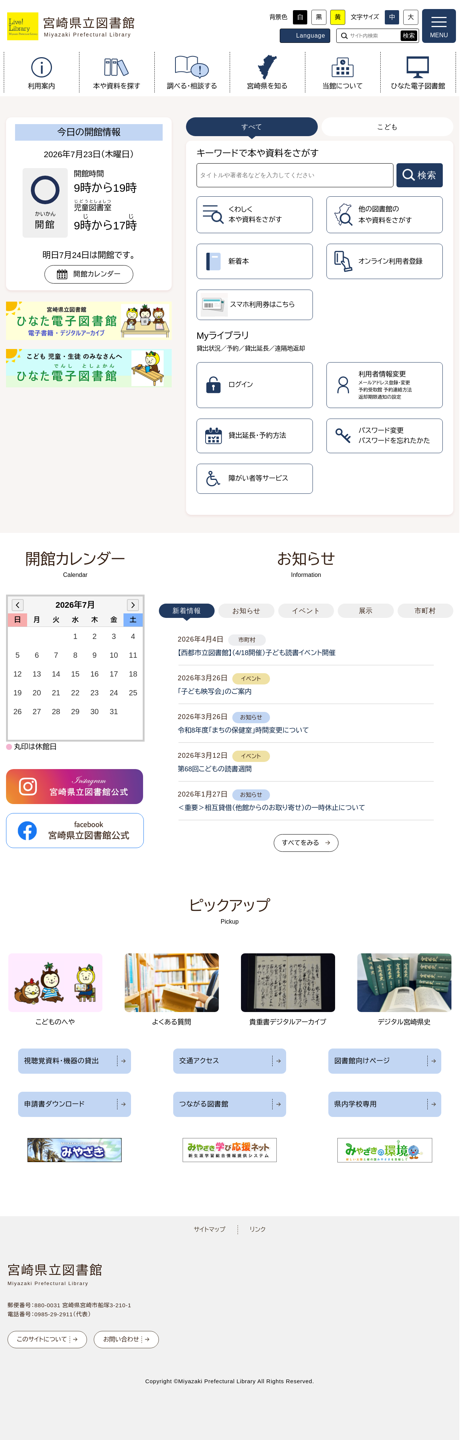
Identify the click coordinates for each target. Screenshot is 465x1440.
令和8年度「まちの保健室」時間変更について (243, 730)
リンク (258, 1229)
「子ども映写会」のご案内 (215, 691)
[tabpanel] (319, 328)
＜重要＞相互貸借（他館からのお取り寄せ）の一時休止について (271, 808)
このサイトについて (42, 1339)
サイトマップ (209, 1229)
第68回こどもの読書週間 (215, 769)
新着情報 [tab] (186, 611)
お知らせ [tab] (246, 611)
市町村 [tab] (425, 611)
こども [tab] (387, 126)
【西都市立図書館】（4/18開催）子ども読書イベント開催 (256, 653)
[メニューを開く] (439, 26)
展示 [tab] (366, 611)
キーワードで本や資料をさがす (258, 153)
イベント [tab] (306, 611)
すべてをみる (300, 843)
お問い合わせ (121, 1339)
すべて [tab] (252, 126)
